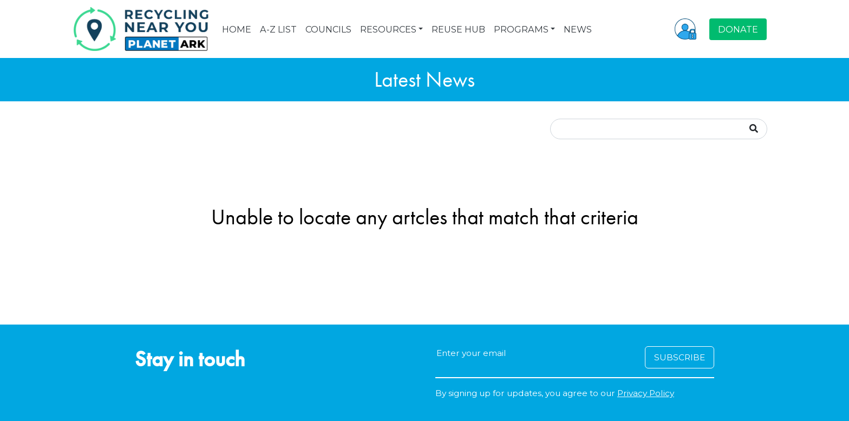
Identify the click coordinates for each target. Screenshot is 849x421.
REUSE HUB (458, 29)
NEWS (578, 29)
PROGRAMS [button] (521, 29)
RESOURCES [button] (388, 29)
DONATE (738, 29)
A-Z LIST (278, 29)
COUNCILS (328, 29)
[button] (685, 28)
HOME (236, 29)
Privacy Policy (645, 393)
